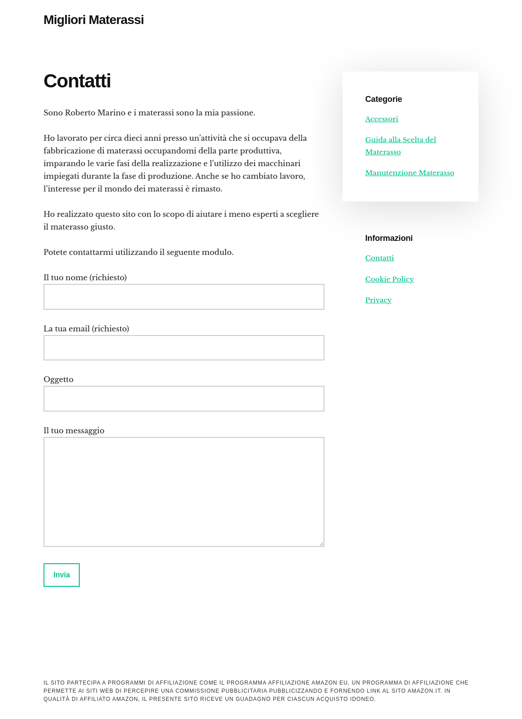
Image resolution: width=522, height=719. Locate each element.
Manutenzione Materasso (409, 172)
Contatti (379, 258)
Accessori (381, 119)
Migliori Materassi (94, 20)
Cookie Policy (389, 279)
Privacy (378, 300)
